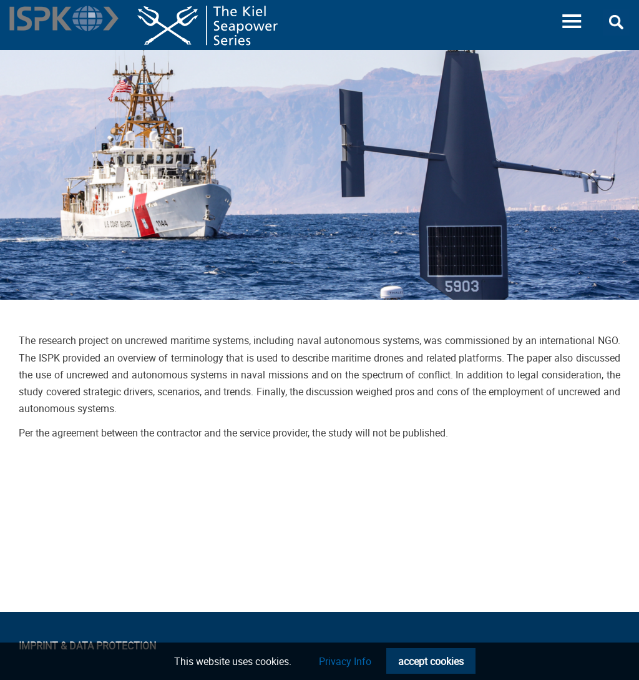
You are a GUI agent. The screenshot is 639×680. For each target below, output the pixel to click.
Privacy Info (345, 661)
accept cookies (431, 661)
